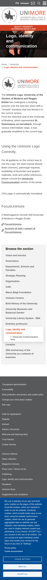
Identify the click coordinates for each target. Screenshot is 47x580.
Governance (12, 261)
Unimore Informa (9, 454)
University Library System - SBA (23, 318)
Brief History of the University (21, 303)
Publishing (7, 474)
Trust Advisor (8, 439)
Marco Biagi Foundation (18, 292)
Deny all (22, 567)
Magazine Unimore (10, 464)
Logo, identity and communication (15, 331)
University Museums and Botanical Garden (19, 311)
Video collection (9, 459)
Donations (6, 484)
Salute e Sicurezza (10, 429)
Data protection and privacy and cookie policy (22, 395)
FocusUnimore (13, 224)
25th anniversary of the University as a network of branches (20, 354)
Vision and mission (16, 255)
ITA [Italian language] (17, 3)
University (14, 64)
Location (10, 344)
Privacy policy (10, 548)
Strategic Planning (15, 275)
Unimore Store (8, 489)
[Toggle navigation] (44, 3)
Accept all (22, 574)
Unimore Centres (15, 298)
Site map (6, 405)
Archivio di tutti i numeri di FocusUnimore (20, 230)
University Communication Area (24, 338)
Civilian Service (9, 444)
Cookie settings (22, 559)
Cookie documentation (14, 551)
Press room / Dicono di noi (14, 469)
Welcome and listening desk (15, 434)
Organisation (13, 281)
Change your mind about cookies (17, 400)
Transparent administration (14, 384)
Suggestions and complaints (15, 494)
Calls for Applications (11, 414)
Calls (8, 287)
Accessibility (7, 389)
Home (4, 64)
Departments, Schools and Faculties (20, 268)
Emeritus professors (17, 324)
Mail (33, 3)
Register (6, 419)
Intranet (25, 3)
